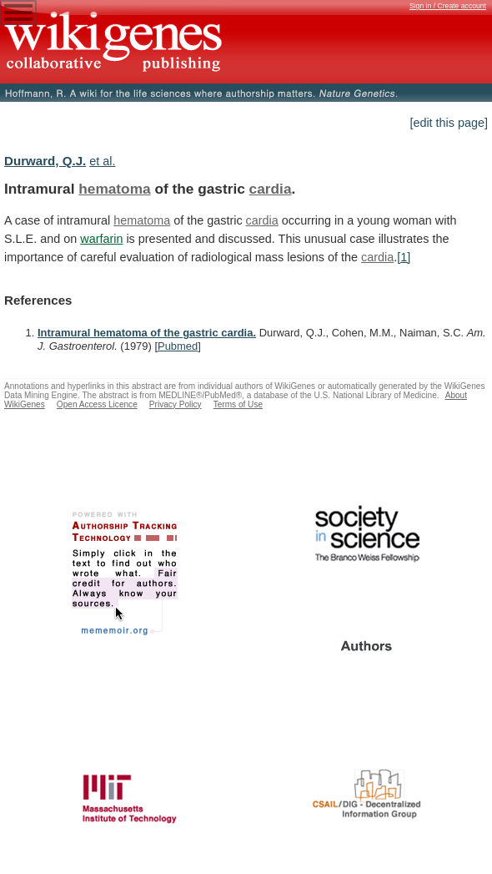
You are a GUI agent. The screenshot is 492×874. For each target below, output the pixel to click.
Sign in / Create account (447, 6)
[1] (403, 257)
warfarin (101, 238)
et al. (102, 161)
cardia (270, 188)
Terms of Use (238, 404)
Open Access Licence (97, 404)
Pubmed (178, 346)
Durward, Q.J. (45, 161)
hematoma (114, 188)
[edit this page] (448, 122)
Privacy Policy (175, 404)
